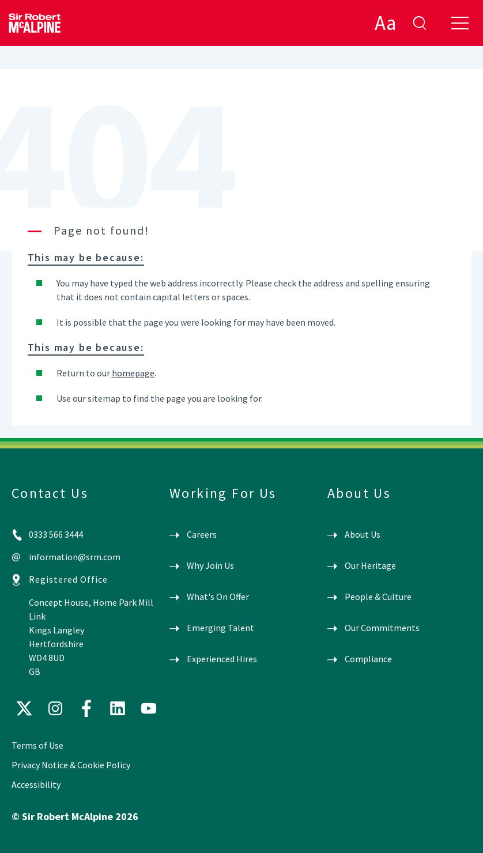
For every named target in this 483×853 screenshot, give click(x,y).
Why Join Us (210, 565)
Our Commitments (382, 627)
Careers (202, 534)
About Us (362, 534)
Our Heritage (370, 565)
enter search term (419, 23)
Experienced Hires (222, 659)
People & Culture (378, 596)
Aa (385, 23)
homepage (133, 373)
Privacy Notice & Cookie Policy (71, 765)
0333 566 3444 (56, 534)
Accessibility (36, 784)
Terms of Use (37, 745)
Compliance (368, 659)
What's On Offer (218, 596)
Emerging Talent (220, 627)
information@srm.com (74, 557)
